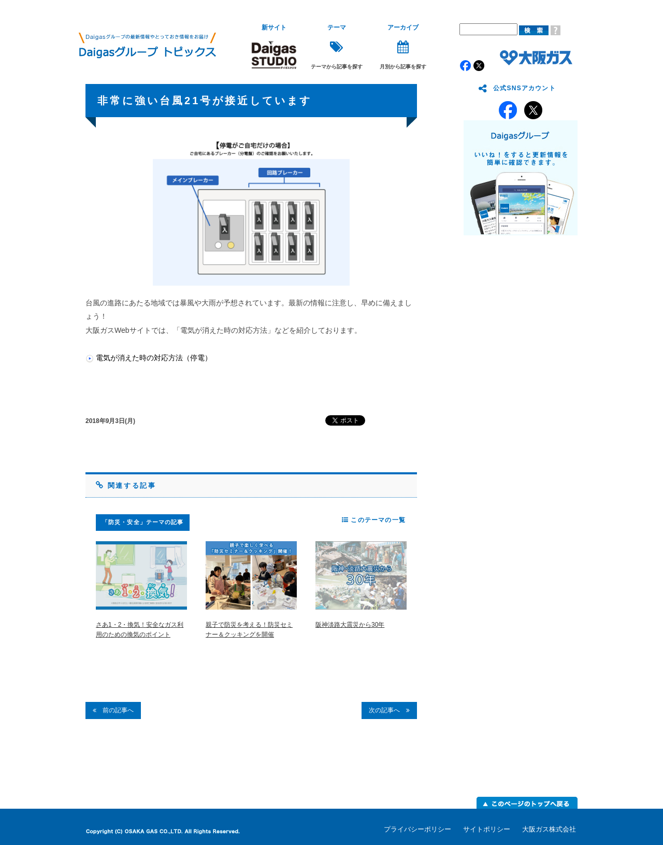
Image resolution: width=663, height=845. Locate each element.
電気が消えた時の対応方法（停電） (154, 358)
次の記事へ (389, 710)
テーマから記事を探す (336, 47)
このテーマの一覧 (374, 520)
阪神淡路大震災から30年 (349, 624)
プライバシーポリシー (417, 829)
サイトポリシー (486, 829)
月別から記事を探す (403, 47)
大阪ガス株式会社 (549, 829)
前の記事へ (113, 710)
